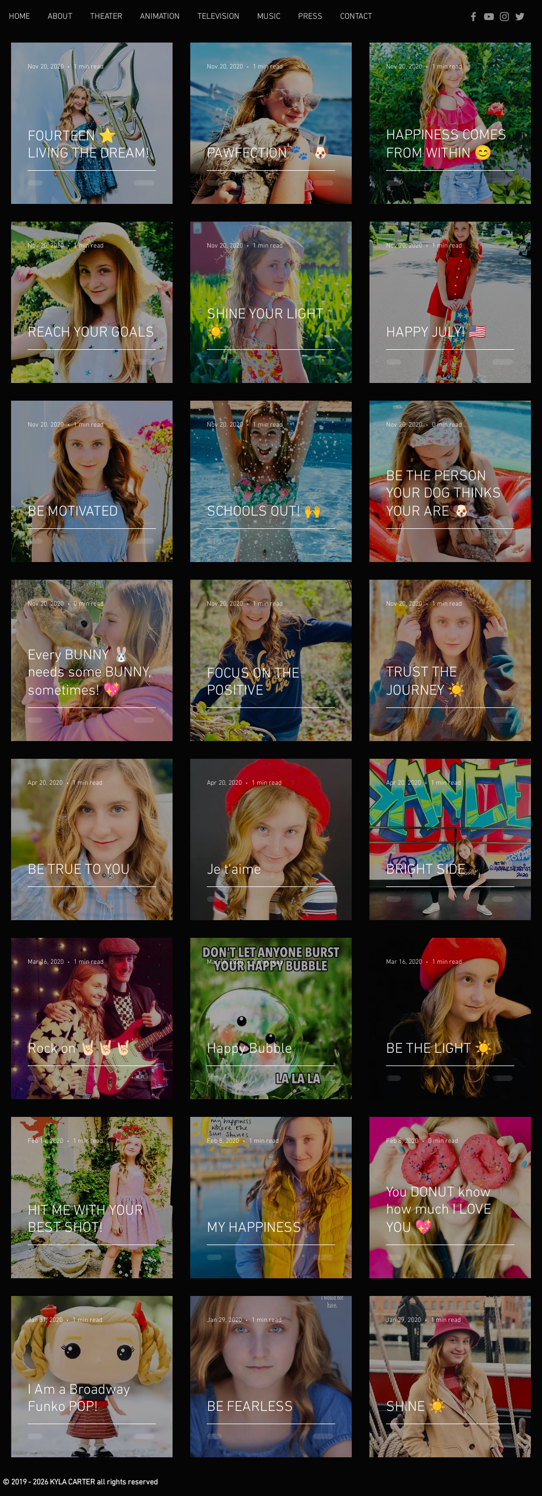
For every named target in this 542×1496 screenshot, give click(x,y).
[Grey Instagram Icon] (504, 17)
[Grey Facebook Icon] (473, 17)
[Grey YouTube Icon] (489, 17)
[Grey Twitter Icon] (520, 17)
